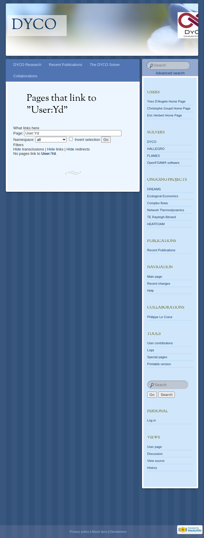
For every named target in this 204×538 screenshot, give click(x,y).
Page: (18, 133)
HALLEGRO (156, 148)
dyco (34, 25)
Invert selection (87, 139)
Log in (151, 420)
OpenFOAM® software (163, 162)
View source (156, 460)
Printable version (159, 364)
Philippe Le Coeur (159, 317)
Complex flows (157, 203)
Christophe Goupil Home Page (168, 108)
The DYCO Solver (105, 64)
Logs (150, 350)
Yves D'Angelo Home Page (166, 101)
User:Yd (48, 153)
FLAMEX (153, 155)
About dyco (100, 531)
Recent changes (158, 283)
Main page (154, 276)
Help (150, 290)
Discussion (155, 453)
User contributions (160, 343)
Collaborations (25, 76)
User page (154, 447)
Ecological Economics (162, 196)
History (152, 467)
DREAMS (154, 189)
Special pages (157, 357)
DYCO (151, 142)
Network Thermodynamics (165, 210)
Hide (17, 149)
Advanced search (170, 73)
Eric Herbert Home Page (164, 115)
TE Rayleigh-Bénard (161, 217)
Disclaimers (118, 531)
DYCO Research (27, 64)
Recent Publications (65, 64)
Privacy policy (79, 531)
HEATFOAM (156, 224)
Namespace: (23, 139)
